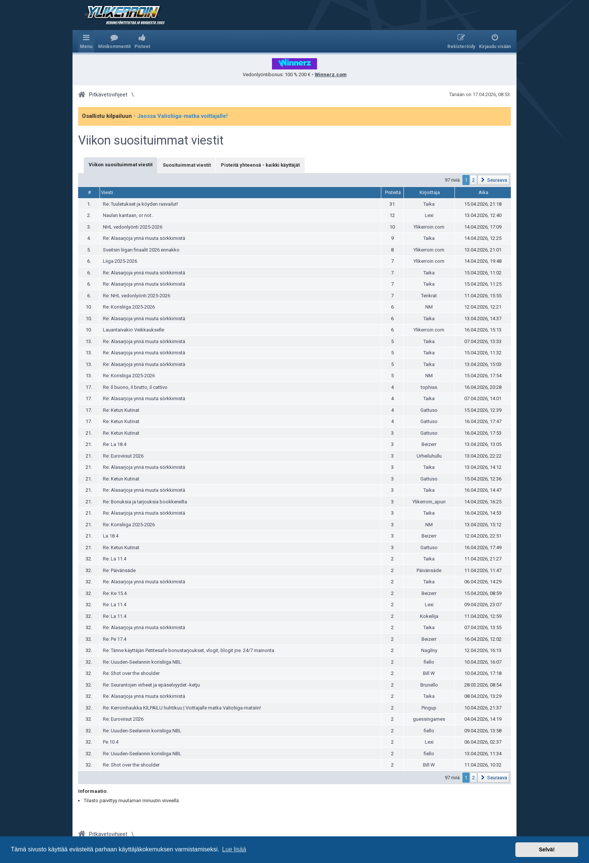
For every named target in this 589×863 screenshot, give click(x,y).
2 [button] (473, 180)
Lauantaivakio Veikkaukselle (133, 330)
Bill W (429, 673)
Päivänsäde (429, 570)
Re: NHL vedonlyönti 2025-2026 (136, 295)
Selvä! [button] (546, 849)
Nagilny (429, 650)
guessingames (429, 719)
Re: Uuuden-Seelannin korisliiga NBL (142, 662)
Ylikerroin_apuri (429, 502)
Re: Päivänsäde (119, 570)
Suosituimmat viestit (187, 165)
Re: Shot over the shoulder (131, 673)
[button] (493, 180)
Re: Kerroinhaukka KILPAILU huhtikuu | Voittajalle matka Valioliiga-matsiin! (182, 708)
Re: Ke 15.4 (115, 593)
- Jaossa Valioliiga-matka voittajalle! (180, 116)
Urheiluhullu (429, 456)
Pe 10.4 (110, 742)
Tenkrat (429, 295)
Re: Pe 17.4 (114, 639)
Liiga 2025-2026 (120, 261)
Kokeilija (429, 616)
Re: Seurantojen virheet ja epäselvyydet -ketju (151, 685)
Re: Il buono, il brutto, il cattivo (135, 387)
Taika (429, 204)
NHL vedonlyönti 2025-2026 (132, 227)
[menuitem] (114, 41)
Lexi (429, 215)
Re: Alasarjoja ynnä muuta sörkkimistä (144, 238)
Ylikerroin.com (429, 227)
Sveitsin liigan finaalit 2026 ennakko (141, 250)
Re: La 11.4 (114, 559)
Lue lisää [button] (234, 849)
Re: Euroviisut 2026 (123, 456)
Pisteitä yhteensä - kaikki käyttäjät (260, 165)
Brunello (429, 685)
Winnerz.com (331, 74)
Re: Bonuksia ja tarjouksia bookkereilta (145, 502)
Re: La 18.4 (114, 444)
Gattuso (429, 410)
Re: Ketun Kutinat (121, 410)
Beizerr (428, 444)
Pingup (428, 708)
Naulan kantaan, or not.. (128, 215)
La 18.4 (110, 536)
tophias (429, 387)
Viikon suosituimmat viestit (151, 140)
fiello (429, 662)
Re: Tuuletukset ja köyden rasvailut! (140, 204)
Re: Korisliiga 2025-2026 (129, 307)
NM (429, 307)
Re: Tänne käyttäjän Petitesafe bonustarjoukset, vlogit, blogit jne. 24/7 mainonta (188, 650)
